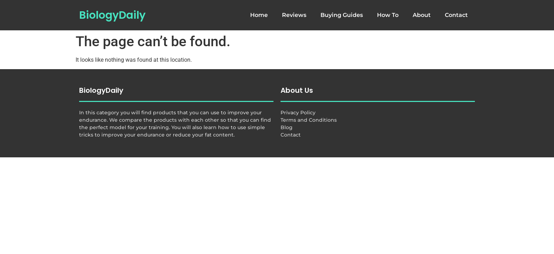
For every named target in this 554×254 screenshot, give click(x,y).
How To (388, 15)
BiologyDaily (112, 15)
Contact (456, 15)
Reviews (294, 15)
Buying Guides (341, 15)
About (422, 15)
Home (259, 15)
